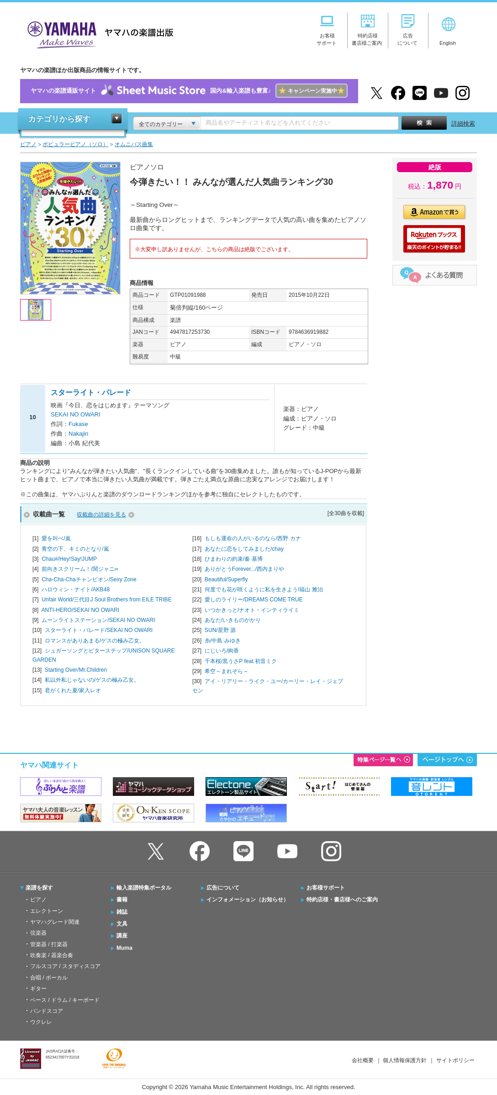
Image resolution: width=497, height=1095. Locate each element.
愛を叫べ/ (56, 538)
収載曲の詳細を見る (101, 514)
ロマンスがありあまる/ (95, 640)
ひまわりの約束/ (234, 559)
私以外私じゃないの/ (92, 680)
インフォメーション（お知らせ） (247, 899)
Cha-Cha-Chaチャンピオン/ (89, 579)
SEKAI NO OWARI (75, 414)
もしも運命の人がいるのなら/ (253, 538)
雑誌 (121, 912)
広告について (222, 887)
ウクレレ (41, 1022)
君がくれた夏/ (73, 690)
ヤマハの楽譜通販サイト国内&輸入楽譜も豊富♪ (189, 91)
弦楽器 (38, 933)
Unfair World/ (107, 599)
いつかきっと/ (252, 610)
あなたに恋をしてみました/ (244, 549)
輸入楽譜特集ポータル (143, 887)
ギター (38, 988)
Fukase (78, 424)
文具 (121, 924)
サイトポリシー (455, 1060)
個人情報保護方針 (405, 1060)
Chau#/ (69, 559)
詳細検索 (463, 123)
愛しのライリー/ (254, 599)
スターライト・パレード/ (99, 630)
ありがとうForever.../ (244, 569)
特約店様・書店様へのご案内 (342, 899)
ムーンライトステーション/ (98, 620)
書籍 (121, 899)
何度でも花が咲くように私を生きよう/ (264, 589)
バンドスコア (46, 1011)
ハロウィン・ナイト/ (76, 589)
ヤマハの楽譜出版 (97, 33)
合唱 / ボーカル (49, 977)
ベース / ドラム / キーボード (65, 1000)
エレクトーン (46, 911)
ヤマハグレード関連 (54, 922)
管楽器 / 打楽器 (49, 944)
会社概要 (363, 1060)
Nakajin (78, 433)
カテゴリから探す (59, 119)
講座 (121, 935)
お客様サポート (326, 887)
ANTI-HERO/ (80, 610)
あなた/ (233, 620)
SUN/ (220, 630)
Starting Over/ (76, 670)
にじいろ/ (222, 651)
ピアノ (38, 899)
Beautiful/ (226, 579)
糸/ (223, 640)
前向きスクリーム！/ (80, 569)
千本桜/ (241, 661)
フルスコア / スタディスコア (65, 966)
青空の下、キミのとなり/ (75, 549)
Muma (124, 948)
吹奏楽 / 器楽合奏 (51, 955)
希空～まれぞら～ (226, 671)
